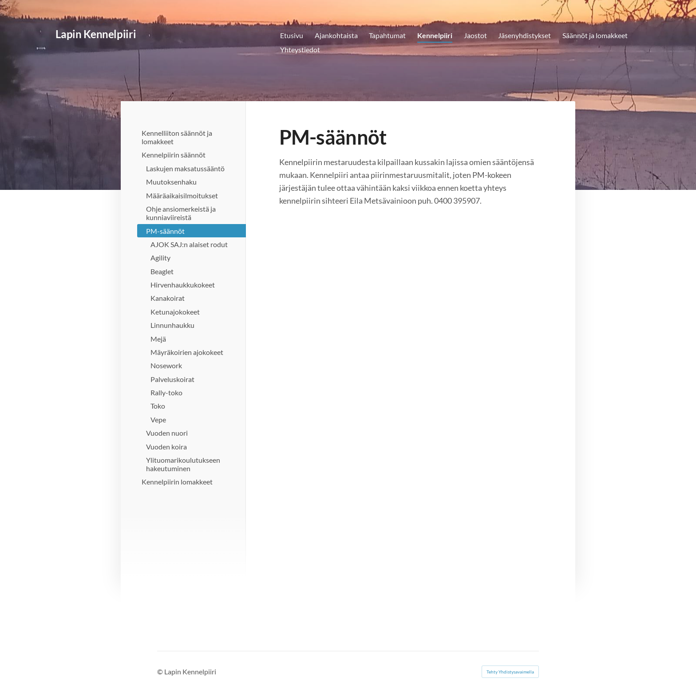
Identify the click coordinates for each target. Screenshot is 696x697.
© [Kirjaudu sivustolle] (160, 671)
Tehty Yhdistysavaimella (510, 671)
